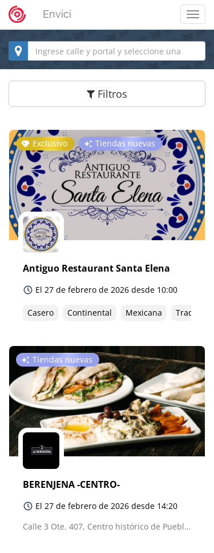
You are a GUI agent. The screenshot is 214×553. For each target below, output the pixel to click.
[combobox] (107, 51)
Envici (57, 14)
